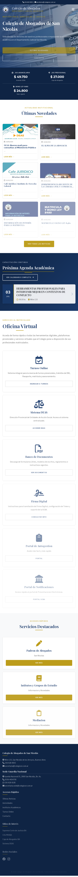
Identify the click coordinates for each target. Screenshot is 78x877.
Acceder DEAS (39, 431)
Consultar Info (39, 519)
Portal (39, 559)
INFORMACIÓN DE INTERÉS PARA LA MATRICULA (17, 225)
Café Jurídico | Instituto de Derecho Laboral (20, 187)
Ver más (39, 665)
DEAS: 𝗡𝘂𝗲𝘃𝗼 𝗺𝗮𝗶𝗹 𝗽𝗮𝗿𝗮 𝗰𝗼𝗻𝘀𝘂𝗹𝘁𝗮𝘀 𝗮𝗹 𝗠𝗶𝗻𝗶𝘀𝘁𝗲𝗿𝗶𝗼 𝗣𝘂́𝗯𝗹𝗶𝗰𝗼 (20, 148)
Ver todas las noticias (39, 246)
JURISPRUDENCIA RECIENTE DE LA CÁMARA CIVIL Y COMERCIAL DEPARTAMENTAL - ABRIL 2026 (57, 187)
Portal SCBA (39, 599)
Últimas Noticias (9, 801)
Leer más (8, 159)
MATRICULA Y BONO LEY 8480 (56, 223)
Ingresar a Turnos (39, 386)
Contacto (6, 819)
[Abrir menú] (73, 9)
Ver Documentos (39, 475)
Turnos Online (8, 815)
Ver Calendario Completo (20, 280)
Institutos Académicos (12, 810)
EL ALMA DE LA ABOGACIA (54, 148)
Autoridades (7, 806)
